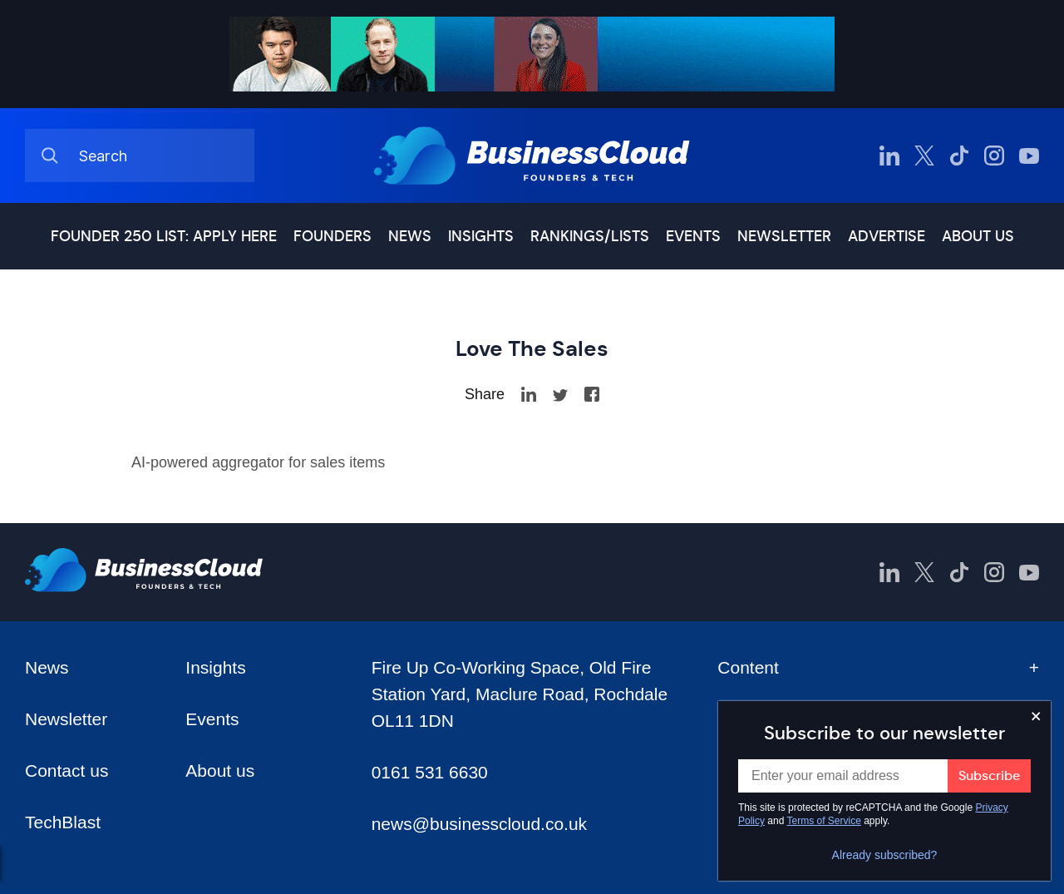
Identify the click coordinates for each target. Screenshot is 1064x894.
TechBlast (63, 822)
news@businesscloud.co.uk (479, 823)
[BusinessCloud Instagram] (994, 155)
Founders (332, 236)
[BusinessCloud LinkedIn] (889, 155)
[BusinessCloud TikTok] (959, 155)
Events (693, 236)
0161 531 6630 (430, 772)
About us (978, 236)
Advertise (886, 236)
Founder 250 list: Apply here (164, 236)
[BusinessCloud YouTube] (1029, 155)
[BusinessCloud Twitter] (924, 155)
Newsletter (784, 236)
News (409, 236)
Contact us (66, 770)
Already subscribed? (885, 855)
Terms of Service (824, 821)
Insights (481, 236)
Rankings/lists (589, 236)
